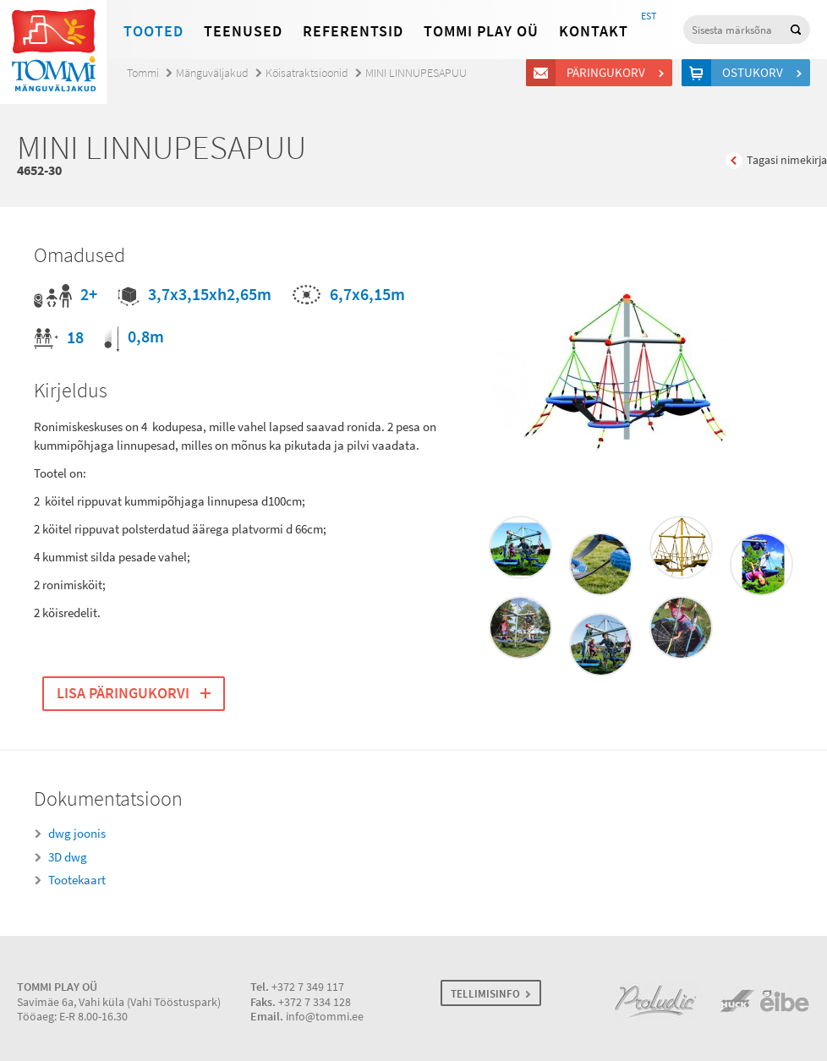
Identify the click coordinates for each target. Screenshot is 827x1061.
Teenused (243, 31)
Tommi (143, 73)
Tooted (153, 31)
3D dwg (67, 857)
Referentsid (353, 31)
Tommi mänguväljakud (53, 52)
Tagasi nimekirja (787, 160)
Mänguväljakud (212, 73)
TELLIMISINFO (485, 994)
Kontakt (593, 31)
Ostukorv (755, 72)
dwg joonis (77, 833)
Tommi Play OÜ (481, 31)
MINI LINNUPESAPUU (416, 73)
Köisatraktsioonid (307, 73)
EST (648, 16)
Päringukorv (608, 72)
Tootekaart (77, 880)
